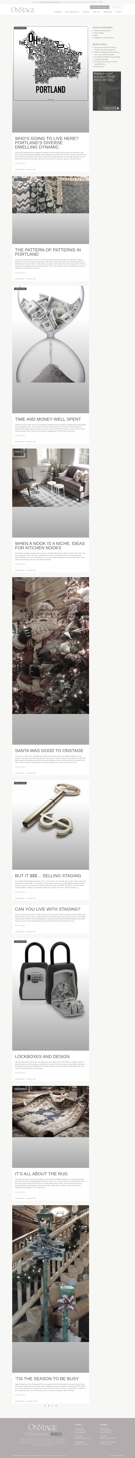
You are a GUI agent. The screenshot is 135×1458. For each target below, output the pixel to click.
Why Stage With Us (72, 12)
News (96, 35)
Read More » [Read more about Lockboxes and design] (20, 1073)
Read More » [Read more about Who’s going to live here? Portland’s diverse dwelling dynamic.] (20, 163)
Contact (119, 12)
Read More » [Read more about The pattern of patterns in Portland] (20, 273)
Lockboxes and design (42, 1056)
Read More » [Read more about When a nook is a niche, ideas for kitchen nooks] (20, 564)
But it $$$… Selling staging (48, 875)
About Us (96, 12)
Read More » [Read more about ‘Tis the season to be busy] (20, 1395)
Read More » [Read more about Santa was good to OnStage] (20, 767)
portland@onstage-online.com (108, 1438)
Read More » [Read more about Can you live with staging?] (20, 925)
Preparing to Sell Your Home (103, 38)
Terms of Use (45, 1455)
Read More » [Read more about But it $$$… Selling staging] (20, 892)
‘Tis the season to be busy (47, 1378)
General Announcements (102, 30)
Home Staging (99, 33)
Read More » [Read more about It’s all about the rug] (20, 1192)
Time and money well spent (48, 419)
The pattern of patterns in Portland (48, 252)
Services (86, 12)
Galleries (58, 12)
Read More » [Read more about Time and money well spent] (20, 435)
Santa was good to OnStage (49, 750)
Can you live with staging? (47, 909)
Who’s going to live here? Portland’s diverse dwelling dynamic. (46, 142)
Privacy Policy (36, 1455)
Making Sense (99, 66)
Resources (108, 12)
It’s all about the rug (41, 1173)
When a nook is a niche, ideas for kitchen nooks (50, 545)
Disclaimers (63, 1455)
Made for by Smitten (117, 1455)
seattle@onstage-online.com (82, 1438)
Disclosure (54, 1455)
